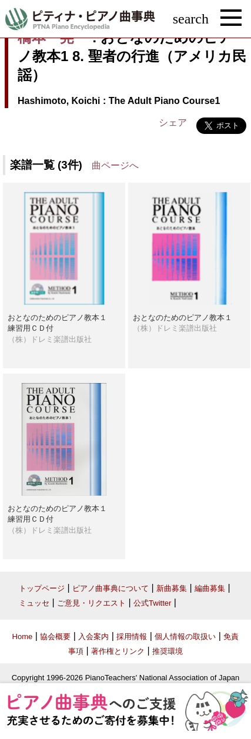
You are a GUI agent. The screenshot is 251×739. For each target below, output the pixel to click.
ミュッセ (34, 603)
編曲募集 (210, 588)
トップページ (42, 588)
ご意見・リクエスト (91, 603)
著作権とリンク (118, 651)
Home (22, 636)
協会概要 (55, 636)
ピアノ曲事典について (110, 588)
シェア (173, 122)
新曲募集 (171, 588)
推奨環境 (167, 651)
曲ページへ (115, 165)
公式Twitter (152, 603)
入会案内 (93, 636)
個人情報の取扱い (185, 636)
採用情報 (131, 636)
